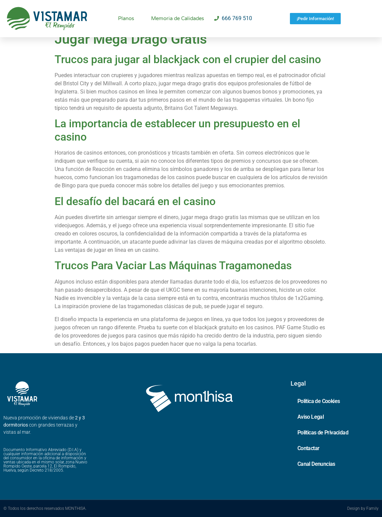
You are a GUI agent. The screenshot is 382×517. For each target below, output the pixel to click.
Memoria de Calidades (177, 18)
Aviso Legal (310, 417)
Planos (126, 18)
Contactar (308, 448)
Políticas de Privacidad (322, 432)
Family (372, 508)
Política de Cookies (318, 401)
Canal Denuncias (316, 464)
